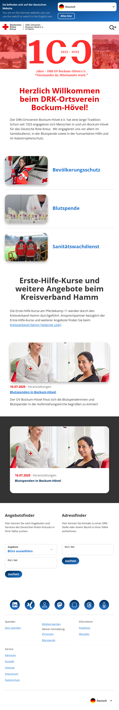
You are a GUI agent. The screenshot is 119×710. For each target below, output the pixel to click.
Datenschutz (12, 680)
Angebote (13, 546)
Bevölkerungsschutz (76, 169)
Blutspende (66, 208)
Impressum (11, 674)
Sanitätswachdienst (76, 246)
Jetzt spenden (13, 628)
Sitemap (10, 667)
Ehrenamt (48, 634)
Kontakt (9, 661)
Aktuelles (84, 634)
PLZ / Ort (12, 560)
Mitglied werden (51, 624)
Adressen (10, 655)
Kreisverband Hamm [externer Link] (35, 325)
